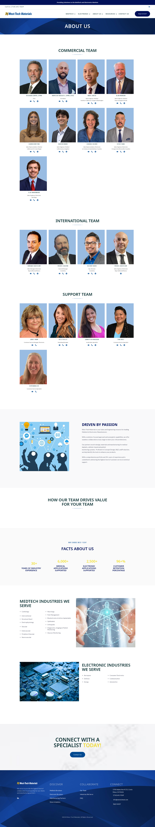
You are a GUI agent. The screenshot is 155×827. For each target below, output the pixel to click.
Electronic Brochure (56, 794)
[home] (18, 14)
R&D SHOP (142, 14)
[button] (71, 13)
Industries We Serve (86, 794)
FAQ (81, 798)
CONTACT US (124, 14)
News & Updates (55, 802)
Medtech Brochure (56, 790)
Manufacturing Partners (58, 798)
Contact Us (77, 755)
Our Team (83, 790)
